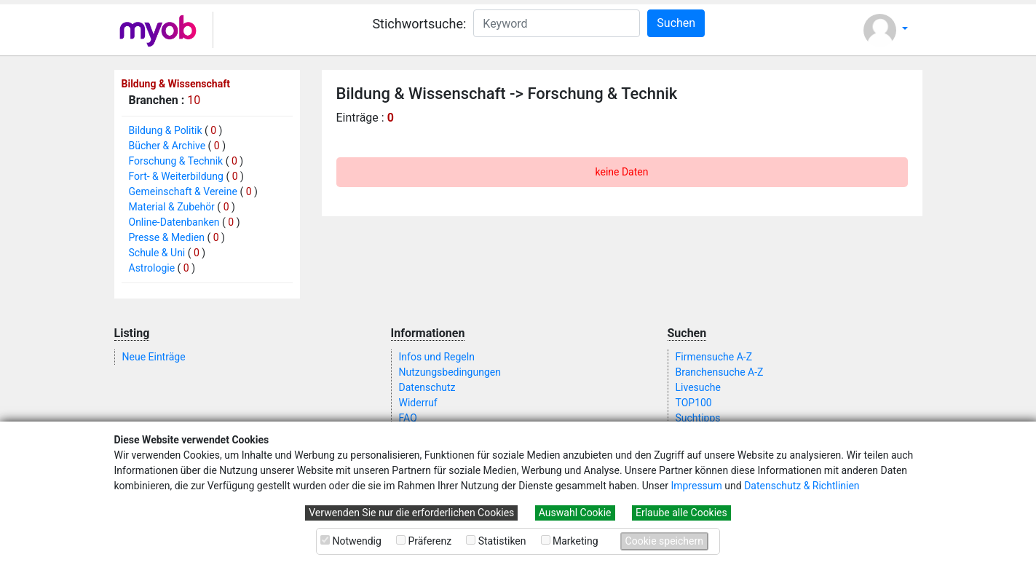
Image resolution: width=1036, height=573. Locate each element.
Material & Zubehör (172, 207)
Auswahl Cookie (575, 512)
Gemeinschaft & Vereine (183, 191)
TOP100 (694, 402)
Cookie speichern (664, 541)
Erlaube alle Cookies (681, 512)
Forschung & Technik (176, 161)
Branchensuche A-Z (720, 372)
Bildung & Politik (165, 130)
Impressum (696, 485)
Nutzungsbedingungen (450, 372)
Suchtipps (698, 418)
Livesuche (698, 387)
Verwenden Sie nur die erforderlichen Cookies (411, 512)
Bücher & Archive (167, 145)
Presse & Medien (167, 237)
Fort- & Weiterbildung (176, 176)
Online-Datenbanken (174, 222)
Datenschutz (427, 387)
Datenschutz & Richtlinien (801, 485)
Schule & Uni (157, 252)
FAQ (408, 418)
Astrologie (152, 268)
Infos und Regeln (437, 357)
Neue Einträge (154, 357)
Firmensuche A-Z (714, 357)
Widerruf (418, 402)
